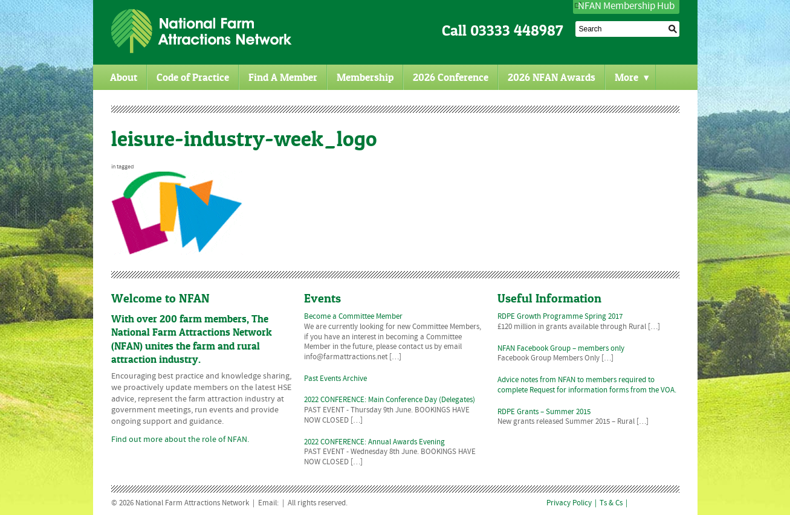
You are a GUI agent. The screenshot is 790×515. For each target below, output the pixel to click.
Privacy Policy (569, 503)
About (123, 77)
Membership (365, 77)
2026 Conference (450, 77)
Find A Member (282, 77)
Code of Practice (193, 77)
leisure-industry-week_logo (244, 139)
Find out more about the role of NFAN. (180, 439)
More (632, 77)
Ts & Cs (611, 503)
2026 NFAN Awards (551, 77)
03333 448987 (516, 30)
